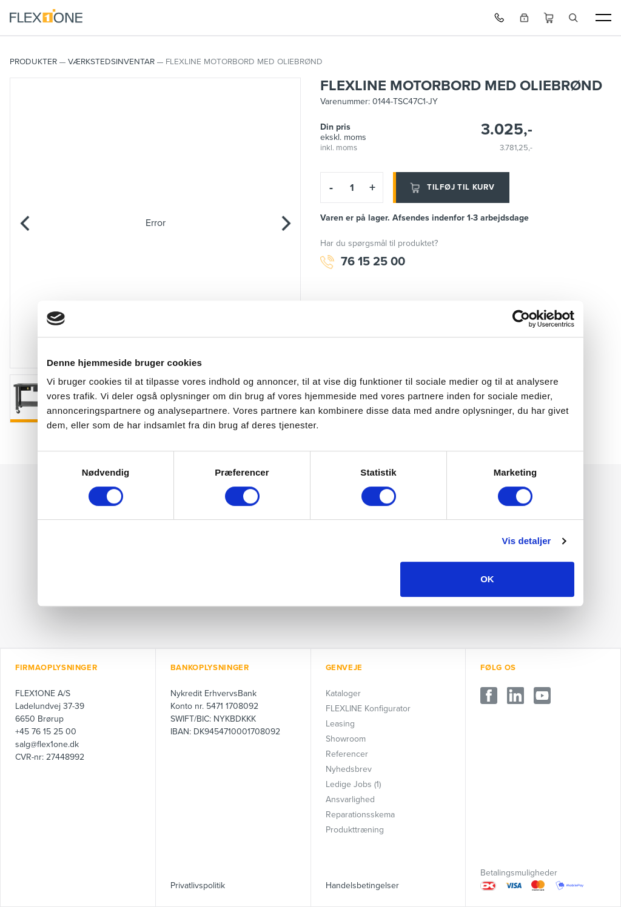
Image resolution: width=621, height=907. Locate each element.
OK (487, 579)
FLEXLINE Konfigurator (368, 708)
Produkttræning (355, 830)
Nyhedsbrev (349, 769)
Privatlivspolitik (197, 885)
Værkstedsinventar (111, 62)
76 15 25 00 (362, 262)
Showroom (346, 739)
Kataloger (343, 693)
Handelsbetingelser (362, 885)
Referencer (347, 754)
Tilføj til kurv (451, 188)
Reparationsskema (360, 814)
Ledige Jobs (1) (353, 784)
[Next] (285, 223)
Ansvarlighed (350, 799)
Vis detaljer (526, 541)
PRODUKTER (33, 62)
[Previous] (25, 223)
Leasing (340, 724)
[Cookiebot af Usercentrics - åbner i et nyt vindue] (521, 319)
